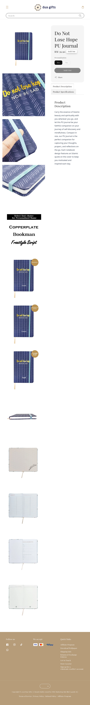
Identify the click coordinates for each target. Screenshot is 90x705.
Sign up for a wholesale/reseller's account (71, 672)
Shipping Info (65, 655)
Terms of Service (25, 700)
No (66, 66)
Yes (58, 66)
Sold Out (67, 74)
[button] (7, 11)
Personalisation (60, 62)
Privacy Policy (38, 700)
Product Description (62, 90)
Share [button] (59, 81)
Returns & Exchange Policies (68, 659)
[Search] (80, 19)
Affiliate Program (67, 649)
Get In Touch (65, 664)
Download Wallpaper (68, 652)
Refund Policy (50, 700)
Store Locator (66, 668)
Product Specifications (63, 95)
